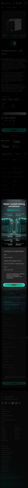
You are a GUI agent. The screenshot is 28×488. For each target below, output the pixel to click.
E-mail (5, 267)
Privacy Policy (9, 278)
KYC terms (15, 274)
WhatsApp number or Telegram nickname (12, 260)
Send (14, 285)
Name (5, 254)
